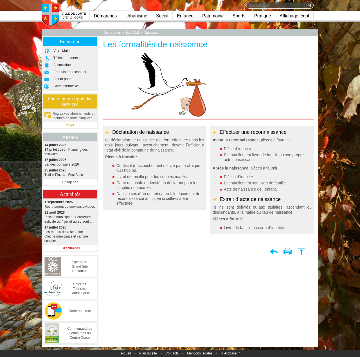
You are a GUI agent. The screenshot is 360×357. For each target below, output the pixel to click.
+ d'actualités (70, 248)
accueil (125, 353)
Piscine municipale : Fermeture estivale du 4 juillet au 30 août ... (70, 216)
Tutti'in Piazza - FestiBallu (70, 172)
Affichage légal (294, 15)
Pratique (262, 15)
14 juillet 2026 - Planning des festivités (70, 149)
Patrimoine (213, 15)
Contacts (172, 353)
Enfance (185, 15)
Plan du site (148, 353)
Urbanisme (136, 15)
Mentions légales (199, 353)
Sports (238, 15)
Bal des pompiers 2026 (70, 162)
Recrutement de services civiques (70, 204)
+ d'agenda (70, 182)
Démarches (105, 15)
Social (162, 15)
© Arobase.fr (230, 353)
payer (70, 125)
